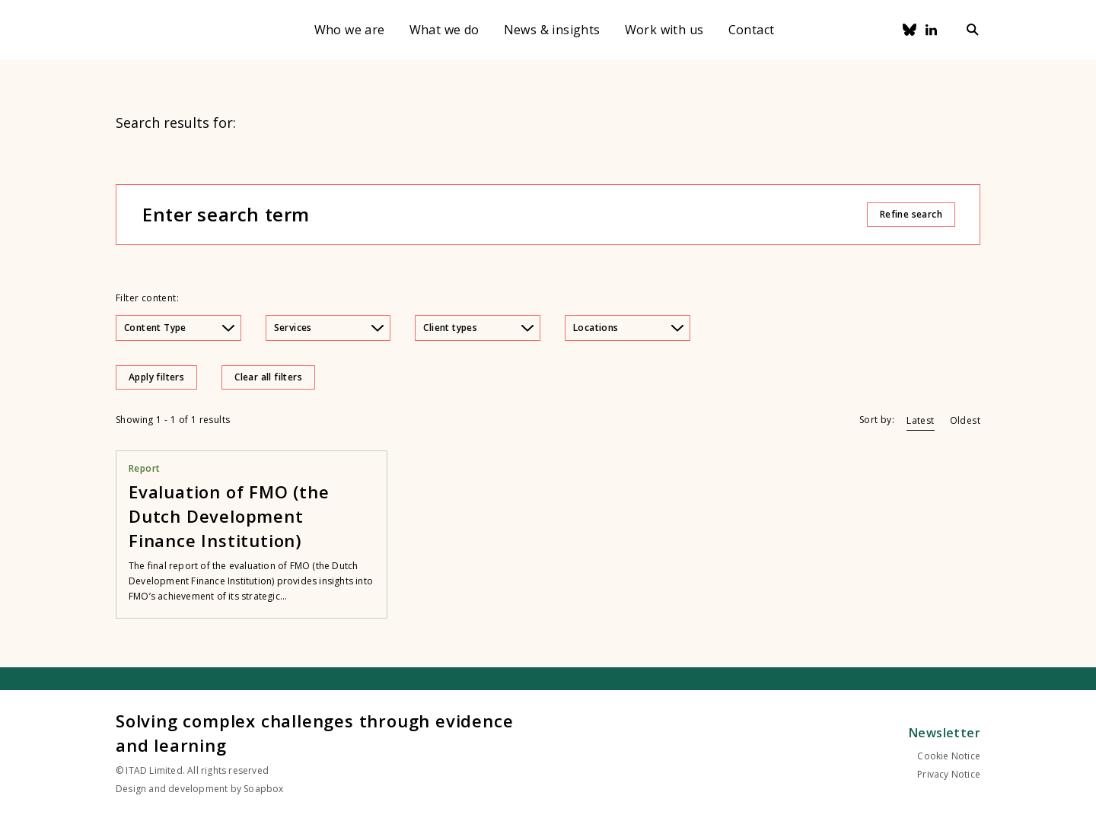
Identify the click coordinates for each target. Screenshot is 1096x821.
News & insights (552, 29)
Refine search (911, 214)
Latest (920, 420)
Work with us (664, 29)
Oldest (965, 420)
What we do (444, 29)
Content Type (179, 327)
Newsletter (944, 732)
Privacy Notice (948, 774)
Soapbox (263, 788)
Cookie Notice (948, 755)
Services (329, 327)
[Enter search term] (504, 214)
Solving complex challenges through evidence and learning (314, 732)
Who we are (349, 29)
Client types (478, 327)
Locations (628, 327)
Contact (751, 29)
